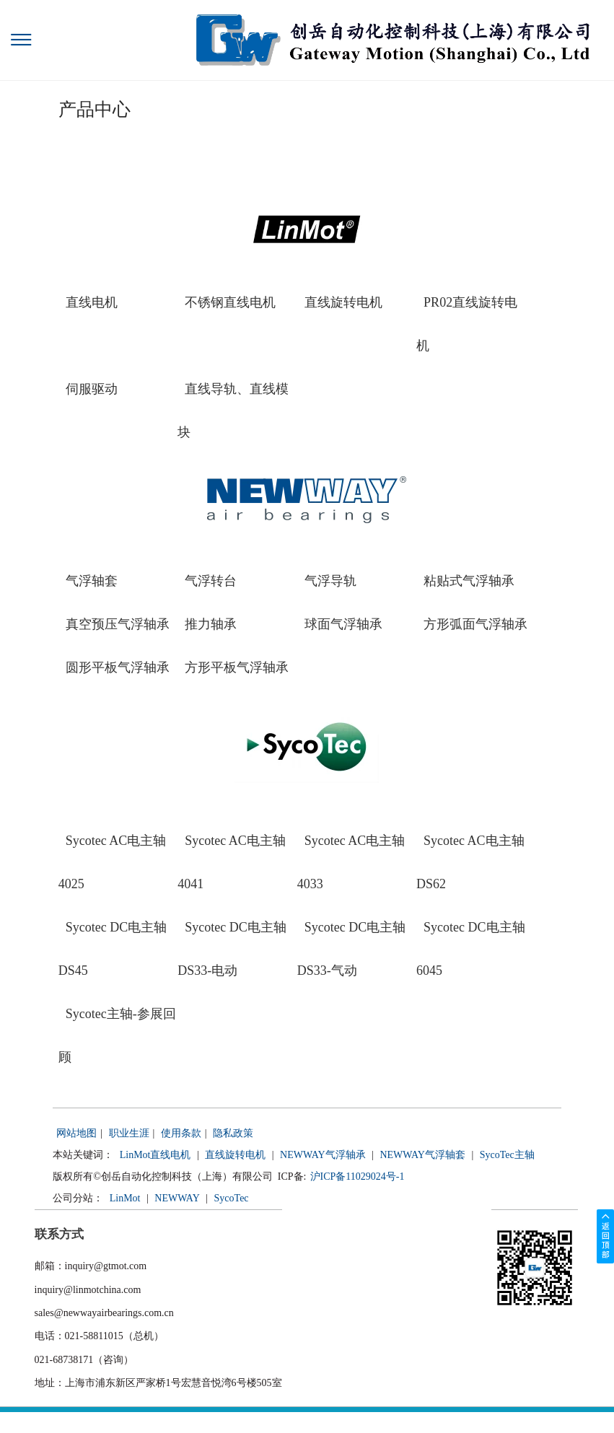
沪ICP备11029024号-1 (357, 1176)
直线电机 (92, 302)
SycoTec (231, 1198)
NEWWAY (176, 1198)
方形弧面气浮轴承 (475, 624)
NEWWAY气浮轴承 (322, 1154)
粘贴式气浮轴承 (469, 581)
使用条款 (181, 1133)
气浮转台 (211, 581)
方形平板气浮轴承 (237, 667)
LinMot (125, 1198)
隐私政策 (233, 1133)
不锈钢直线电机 (230, 302)
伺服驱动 (92, 389)
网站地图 (76, 1133)
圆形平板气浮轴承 (118, 667)
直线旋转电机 (343, 302)
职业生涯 (129, 1133)
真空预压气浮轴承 (118, 624)
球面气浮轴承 (343, 624)
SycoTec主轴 (507, 1154)
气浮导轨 (330, 581)
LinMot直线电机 (155, 1154)
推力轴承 (211, 624)
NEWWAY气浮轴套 (422, 1154)
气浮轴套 (92, 581)
